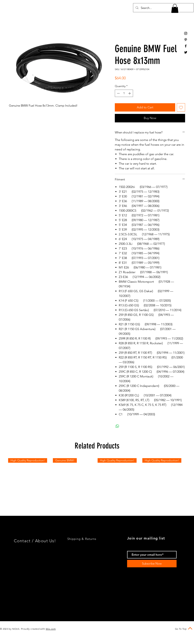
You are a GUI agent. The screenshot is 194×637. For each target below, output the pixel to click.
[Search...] (163, 7)
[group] (97, 480)
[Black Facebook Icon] (186, 46)
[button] (175, 8)
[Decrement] (117, 93)
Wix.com (51, 628)
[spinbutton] (123, 93)
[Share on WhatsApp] (117, 426)
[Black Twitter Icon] (186, 52)
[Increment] (129, 93)
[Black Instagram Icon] (186, 33)
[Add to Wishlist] (181, 107)
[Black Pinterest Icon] (186, 40)
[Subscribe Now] (152, 563)
